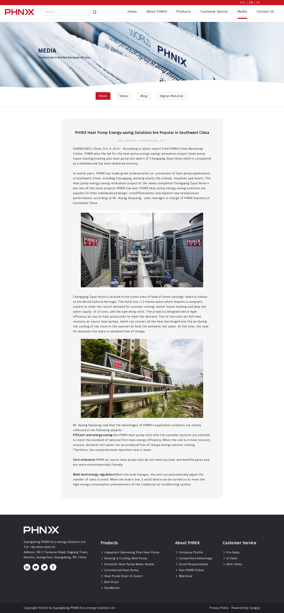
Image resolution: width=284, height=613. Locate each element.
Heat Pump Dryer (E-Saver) (122, 576)
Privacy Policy (219, 607)
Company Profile (189, 552)
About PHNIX (156, 11)
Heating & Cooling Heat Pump (124, 558)
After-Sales (232, 564)
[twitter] (44, 567)
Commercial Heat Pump (119, 570)
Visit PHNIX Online (189, 570)
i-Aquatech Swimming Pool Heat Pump (130, 552)
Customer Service (214, 11)
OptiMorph (110, 588)
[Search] (95, 12)
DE (258, 2)
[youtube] (36, 567)
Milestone (184, 576)
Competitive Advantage (193, 558)
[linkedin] (27, 567)
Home (132, 11)
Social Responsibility (191, 564)
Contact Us (265, 11)
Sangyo (255, 607)
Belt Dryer (110, 582)
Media (242, 11)
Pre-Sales (231, 552)
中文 (243, 2)
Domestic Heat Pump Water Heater (128, 564)
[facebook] (53, 567)
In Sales (230, 558)
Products (183, 11)
